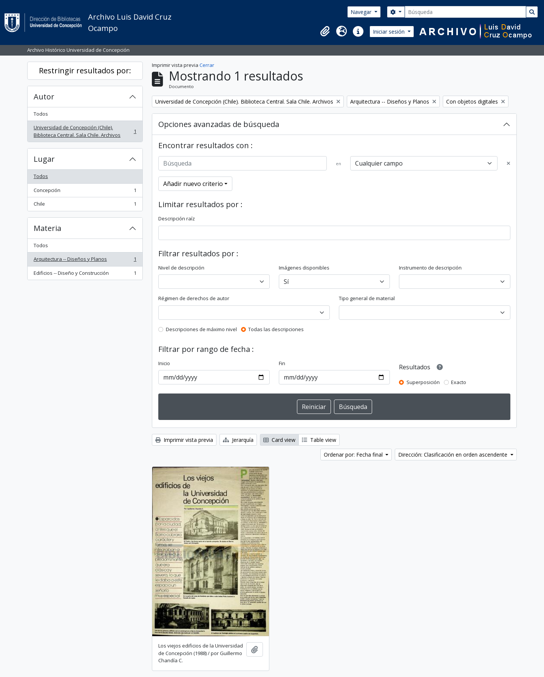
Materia (47, 228)
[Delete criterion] (508, 163)
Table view (319, 439)
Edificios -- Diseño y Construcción (84, 275)
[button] (325, 31)
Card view (279, 439)
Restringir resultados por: (85, 70)
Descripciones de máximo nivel (201, 329)
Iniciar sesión (389, 31)
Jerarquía (238, 439)
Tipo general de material (367, 298)
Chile (84, 205)
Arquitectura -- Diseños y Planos (84, 261)
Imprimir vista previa (184, 439)
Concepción (84, 192)
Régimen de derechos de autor (193, 298)
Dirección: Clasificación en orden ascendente (453, 454)
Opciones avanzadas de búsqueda (218, 124)
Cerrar (206, 65)
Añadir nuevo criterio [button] (193, 184)
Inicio (164, 363)
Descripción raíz (176, 218)
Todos (41, 113)
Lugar (44, 159)
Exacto (458, 382)
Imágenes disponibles (304, 267)
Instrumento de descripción (430, 267)
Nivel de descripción (181, 267)
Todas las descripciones (276, 329)
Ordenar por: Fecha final (354, 454)
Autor (44, 96)
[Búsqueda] (465, 12)
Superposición (423, 382)
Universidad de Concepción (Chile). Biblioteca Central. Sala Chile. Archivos (84, 131)
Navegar (362, 11)
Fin (282, 363)
